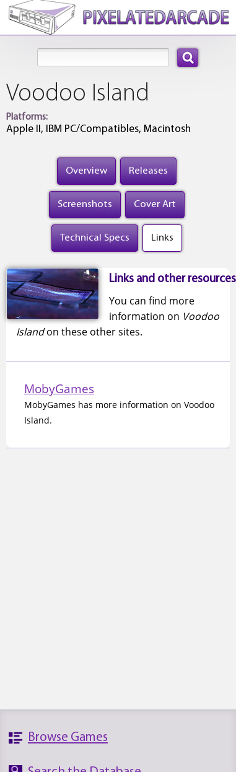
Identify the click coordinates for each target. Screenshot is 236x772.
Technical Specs (94, 238)
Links (162, 238)
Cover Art (155, 204)
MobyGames (59, 388)
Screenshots (85, 204)
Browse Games (68, 737)
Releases (148, 171)
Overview (86, 171)
